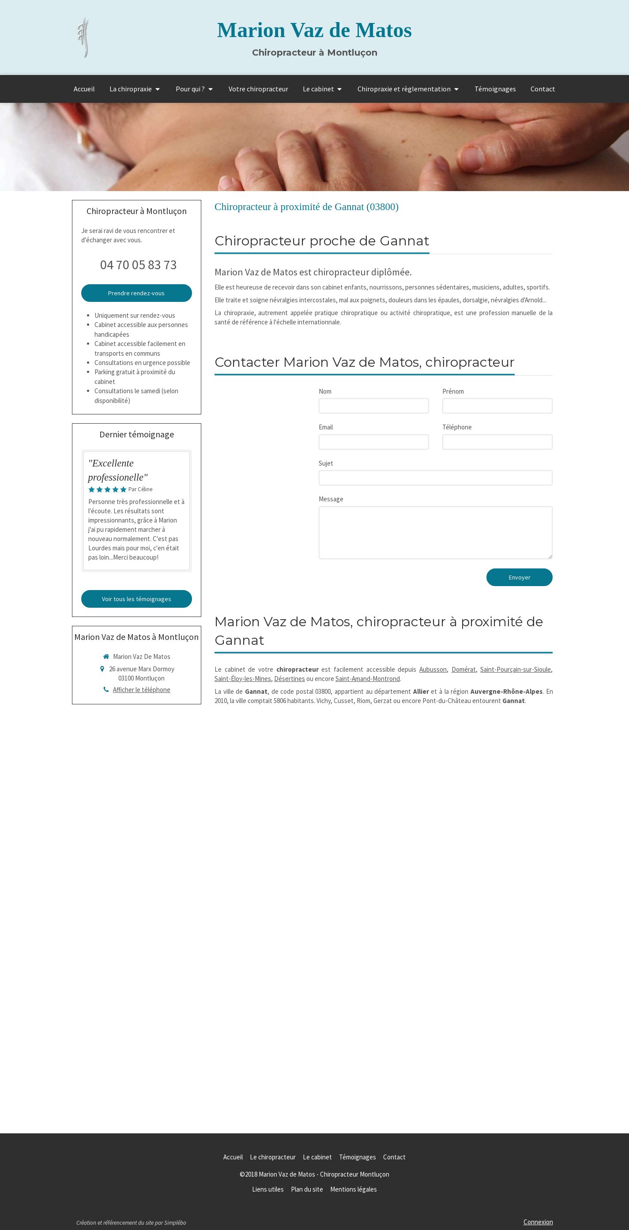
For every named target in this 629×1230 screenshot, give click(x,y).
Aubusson (433, 669)
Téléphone (457, 427)
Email (326, 427)
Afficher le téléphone (141, 689)
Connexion (538, 1222)
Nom (325, 391)
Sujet (326, 463)
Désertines (289, 678)
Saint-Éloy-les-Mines (243, 678)
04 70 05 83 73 (138, 264)
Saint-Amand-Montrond (367, 678)
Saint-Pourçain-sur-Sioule (515, 669)
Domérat (464, 669)
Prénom (453, 391)
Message (331, 499)
